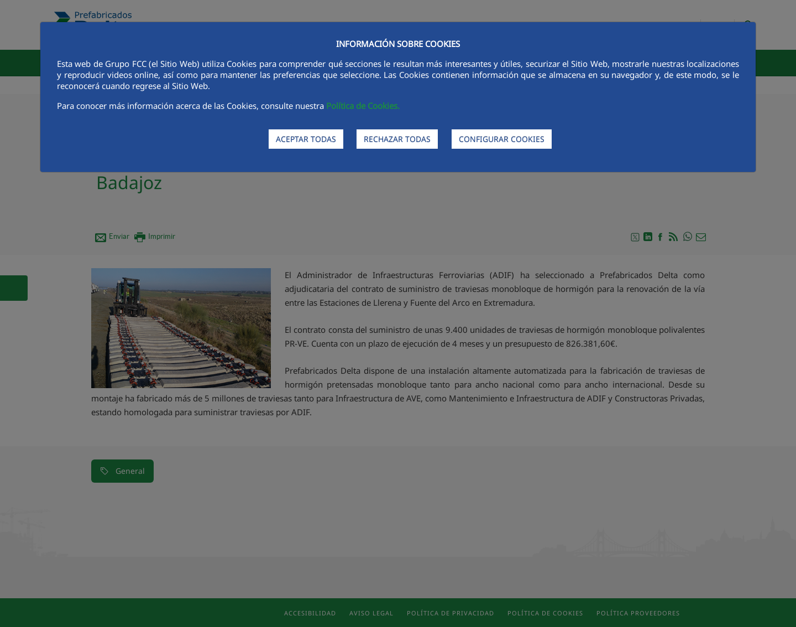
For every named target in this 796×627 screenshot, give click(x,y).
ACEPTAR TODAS (306, 139)
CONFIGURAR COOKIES (501, 139)
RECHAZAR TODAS (397, 139)
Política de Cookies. (363, 105)
